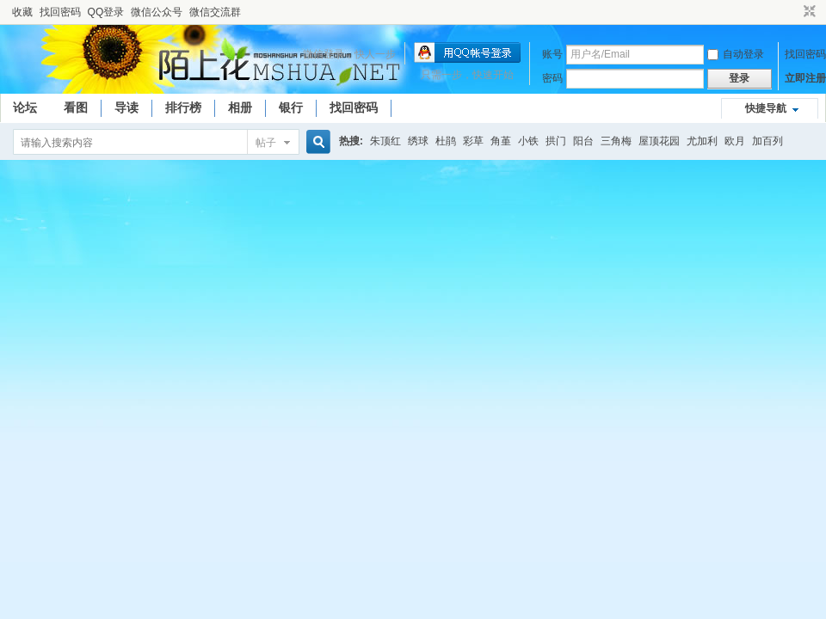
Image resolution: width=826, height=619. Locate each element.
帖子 (266, 143)
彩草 (473, 141)
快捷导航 (765, 108)
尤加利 (702, 141)
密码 (552, 78)
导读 (126, 107)
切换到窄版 (807, 12)
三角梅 (616, 141)
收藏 (22, 12)
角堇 (500, 141)
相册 (240, 107)
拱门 (556, 141)
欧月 (734, 141)
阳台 (583, 141)
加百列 (767, 141)
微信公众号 (156, 12)
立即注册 (805, 78)
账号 (552, 54)
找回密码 (60, 12)
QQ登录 (106, 12)
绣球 (418, 141)
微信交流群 (215, 12)
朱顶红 (385, 141)
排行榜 (183, 107)
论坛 (25, 107)
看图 (76, 107)
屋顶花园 (659, 141)
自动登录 (735, 54)
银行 (291, 107)
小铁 (528, 141)
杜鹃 (445, 141)
